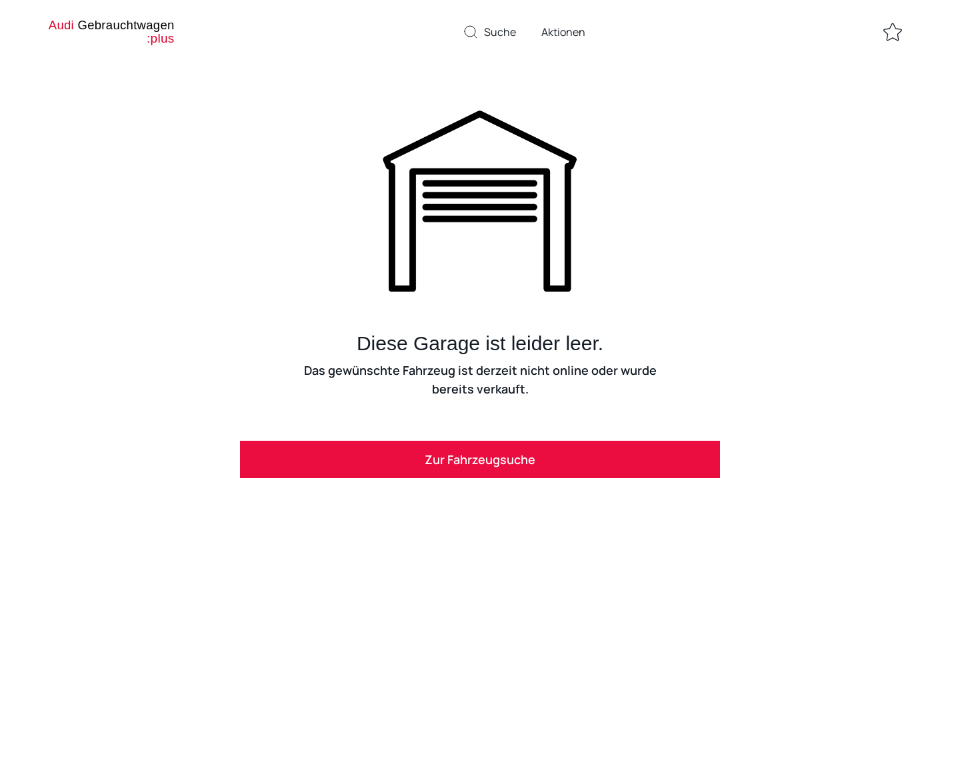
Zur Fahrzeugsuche (480, 459)
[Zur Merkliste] (892, 32)
